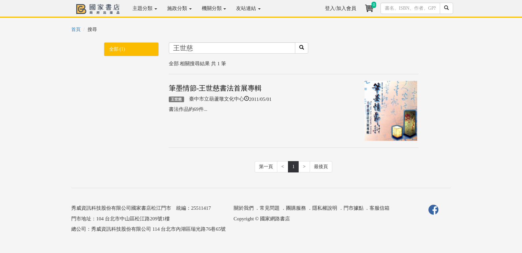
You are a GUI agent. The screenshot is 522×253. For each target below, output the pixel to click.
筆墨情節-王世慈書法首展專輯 (215, 88)
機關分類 (214, 8)
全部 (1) (117, 49)
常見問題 (270, 208)
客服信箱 (380, 208)
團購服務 (296, 208)
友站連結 (248, 8)
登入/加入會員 (340, 8)
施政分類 (179, 8)
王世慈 (176, 99)
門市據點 (354, 208)
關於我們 (244, 208)
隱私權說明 (324, 208)
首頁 (76, 29)
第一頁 (266, 166)
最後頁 (321, 166)
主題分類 (144, 8)
